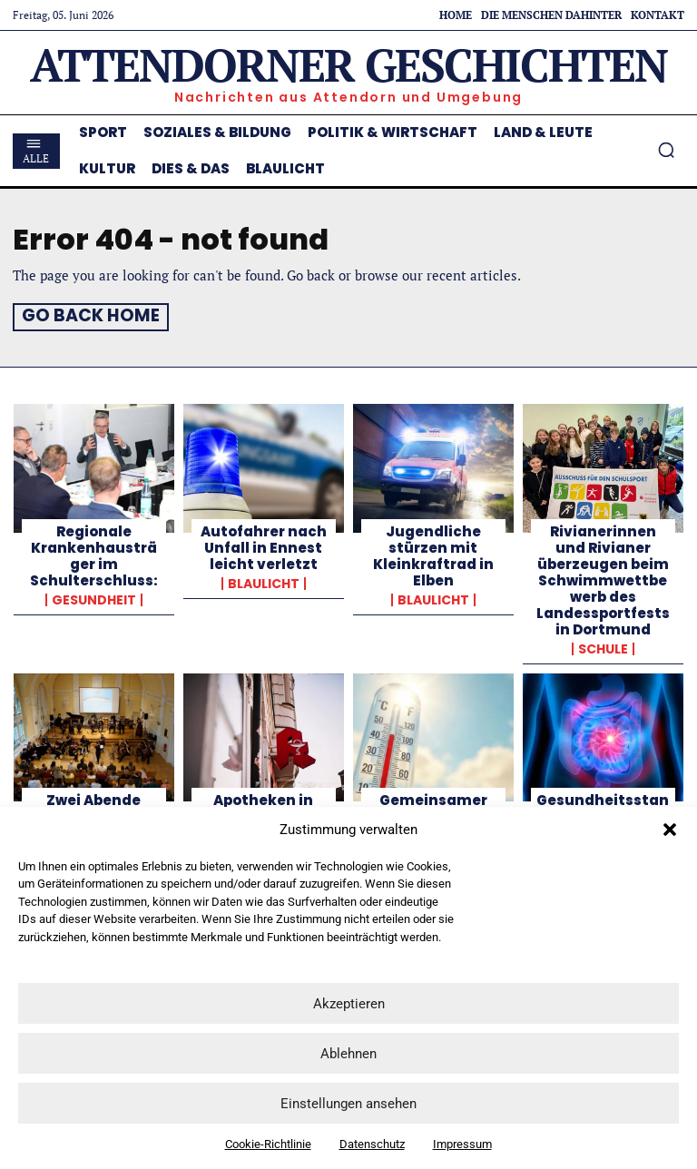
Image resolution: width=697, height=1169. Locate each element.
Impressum (462, 1144)
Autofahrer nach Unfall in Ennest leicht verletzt (264, 545)
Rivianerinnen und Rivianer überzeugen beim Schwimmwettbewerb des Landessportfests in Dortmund (603, 577)
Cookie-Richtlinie (268, 1144)
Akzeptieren (349, 1004)
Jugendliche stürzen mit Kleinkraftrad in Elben (433, 553)
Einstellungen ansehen (348, 1103)
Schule (603, 646)
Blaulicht (263, 581)
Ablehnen (348, 1054)
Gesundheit (94, 597)
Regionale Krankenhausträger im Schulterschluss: (94, 553)
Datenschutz (372, 1144)
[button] (670, 829)
